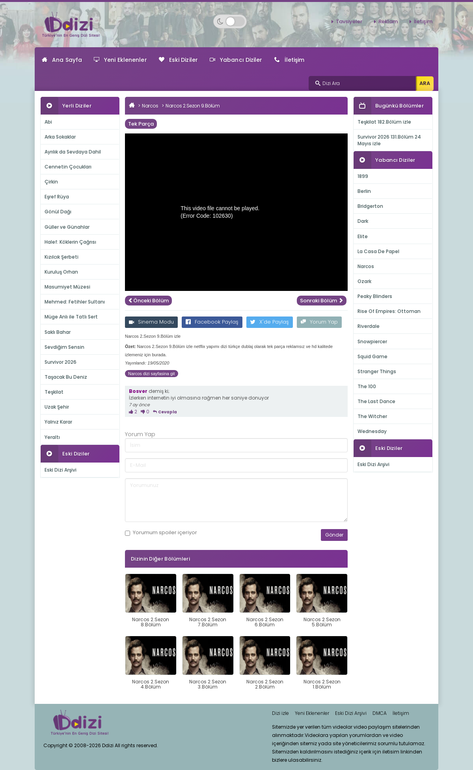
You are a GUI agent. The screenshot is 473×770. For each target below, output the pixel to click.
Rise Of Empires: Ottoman (389, 311)
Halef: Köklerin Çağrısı (70, 242)
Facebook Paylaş (212, 322)
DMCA (379, 713)
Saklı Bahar (58, 332)
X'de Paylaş (269, 322)
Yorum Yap (319, 322)
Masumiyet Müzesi (67, 286)
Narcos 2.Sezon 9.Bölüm (193, 105)
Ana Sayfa (62, 60)
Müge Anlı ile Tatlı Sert (71, 316)
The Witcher (372, 416)
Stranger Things (377, 371)
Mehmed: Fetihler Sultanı (75, 301)
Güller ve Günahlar (67, 227)
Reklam (388, 21)
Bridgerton (370, 206)
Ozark (364, 281)
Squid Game (372, 356)
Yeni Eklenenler (120, 60)
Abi (48, 121)
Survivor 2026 (60, 362)
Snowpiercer (372, 341)
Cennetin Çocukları (68, 166)
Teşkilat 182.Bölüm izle (384, 121)
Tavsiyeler (349, 21)
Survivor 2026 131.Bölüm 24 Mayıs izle (389, 140)
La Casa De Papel (378, 251)
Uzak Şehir (57, 407)
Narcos (150, 105)
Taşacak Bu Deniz (66, 377)
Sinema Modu (151, 322)
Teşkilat (54, 392)
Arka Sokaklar (60, 136)
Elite (363, 236)
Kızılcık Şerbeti (61, 257)
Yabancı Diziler (236, 60)
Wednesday (372, 431)
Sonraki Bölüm (321, 300)
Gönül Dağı (58, 211)
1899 (363, 176)
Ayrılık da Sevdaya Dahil (73, 151)
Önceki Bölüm (148, 300)
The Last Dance (376, 401)
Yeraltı (52, 437)
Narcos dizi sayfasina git (151, 373)
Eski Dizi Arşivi (60, 469)
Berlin (364, 191)
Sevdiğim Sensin (64, 347)
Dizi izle (280, 713)
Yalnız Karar (58, 421)
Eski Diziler (178, 60)
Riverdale (369, 326)
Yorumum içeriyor (161, 532)
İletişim (423, 21)
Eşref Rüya (57, 196)
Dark (363, 221)
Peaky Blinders (375, 296)
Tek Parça (141, 124)
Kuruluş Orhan (61, 271)
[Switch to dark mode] (230, 21)
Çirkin (51, 181)
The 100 (367, 386)
